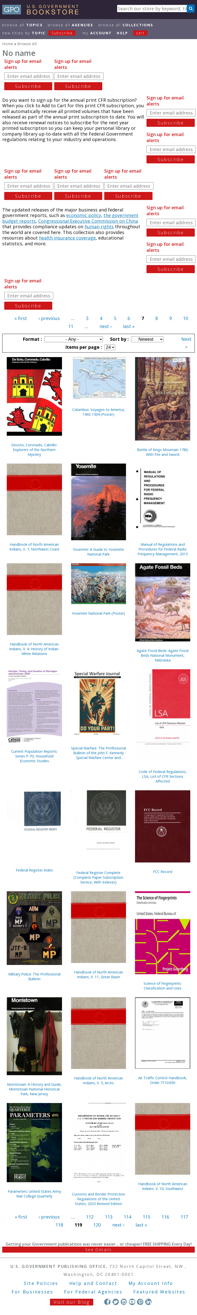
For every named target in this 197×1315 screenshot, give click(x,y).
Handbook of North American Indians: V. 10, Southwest (162, 1186)
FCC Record (162, 871)
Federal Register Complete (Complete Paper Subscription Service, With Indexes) (98, 877)
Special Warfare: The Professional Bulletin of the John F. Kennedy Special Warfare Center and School (98, 753)
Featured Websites (159, 1292)
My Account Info (151, 1283)
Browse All (22, 25)
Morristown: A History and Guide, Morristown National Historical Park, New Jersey (34, 1089)
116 (165, 1217)
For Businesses (32, 1292)
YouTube (132, 1302)
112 (90, 1217)
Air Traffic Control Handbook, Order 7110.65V (162, 1080)
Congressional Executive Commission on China (88, 221)
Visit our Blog (72, 1302)
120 (97, 1225)
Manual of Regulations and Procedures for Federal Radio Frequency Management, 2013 (163, 549)
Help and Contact (93, 1283)
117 (184, 1217)
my (97, 33)
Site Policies (41, 1283)
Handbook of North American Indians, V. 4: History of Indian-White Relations (34, 649)
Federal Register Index (34, 870)
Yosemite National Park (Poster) (98, 613)
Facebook (107, 1302)
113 (108, 1217)
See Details (98, 1249)
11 (70, 326)
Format (32, 339)
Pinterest (140, 1302)
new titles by (41, 33)
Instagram (124, 1302)
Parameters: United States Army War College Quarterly (34, 1193)
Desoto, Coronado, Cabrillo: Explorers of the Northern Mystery (34, 450)
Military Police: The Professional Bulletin (34, 976)
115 (146, 1217)
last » (128, 326)
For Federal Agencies (93, 1292)
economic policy (83, 215)
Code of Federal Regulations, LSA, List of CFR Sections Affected (163, 776)
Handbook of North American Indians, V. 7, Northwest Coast (34, 547)
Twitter (115, 1302)
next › (106, 326)
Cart (140, 33)
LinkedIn (148, 1302)
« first (20, 318)
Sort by (119, 339)
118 (59, 1225)
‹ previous (49, 318)
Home (7, 43)
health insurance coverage (67, 238)
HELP (122, 33)
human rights (99, 227)
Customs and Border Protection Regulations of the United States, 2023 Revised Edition (98, 1199)
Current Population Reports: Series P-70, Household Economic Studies (34, 756)
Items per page (83, 347)
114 (127, 1217)
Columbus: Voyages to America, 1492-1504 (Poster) (98, 412)
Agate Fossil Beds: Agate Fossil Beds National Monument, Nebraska (162, 655)
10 (185, 318)
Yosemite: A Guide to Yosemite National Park (98, 552)
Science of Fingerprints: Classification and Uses (163, 986)
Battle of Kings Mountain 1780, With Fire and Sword (162, 452)
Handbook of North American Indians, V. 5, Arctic (98, 1080)
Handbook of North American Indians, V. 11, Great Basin (98, 974)
